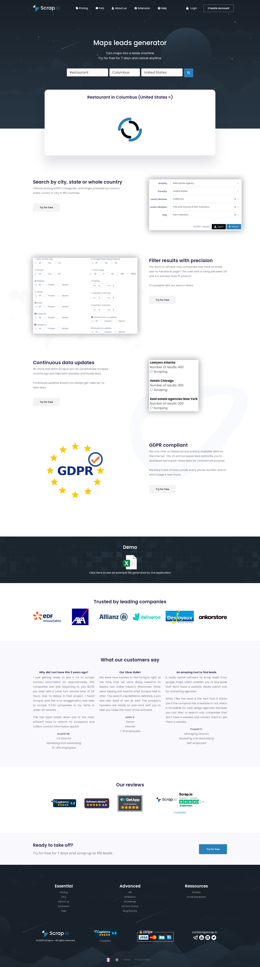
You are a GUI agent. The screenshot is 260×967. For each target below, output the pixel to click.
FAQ (100, 8)
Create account (218, 8)
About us (119, 8)
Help (162, 8)
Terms (127, 959)
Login (191, 8)
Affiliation (130, 897)
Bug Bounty (130, 910)
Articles (196, 892)
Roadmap (130, 901)
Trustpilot (179, 812)
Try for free (46, 207)
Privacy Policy (142, 959)
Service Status (130, 906)
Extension (142, 8)
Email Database (196, 897)
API (130, 892)
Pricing (82, 8)
